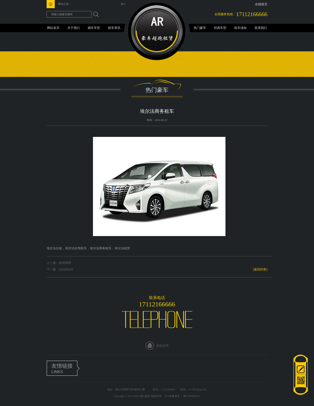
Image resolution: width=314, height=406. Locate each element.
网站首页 (53, 28)
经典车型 (220, 28)
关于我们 (73, 28)
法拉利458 (66, 269)
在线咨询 (162, 345)
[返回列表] (260, 269)
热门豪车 (200, 28)
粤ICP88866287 (191, 396)
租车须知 (240, 28)
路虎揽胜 (65, 262)
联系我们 (261, 28)
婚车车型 (94, 28)
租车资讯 (114, 28)
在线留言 (261, 4)
